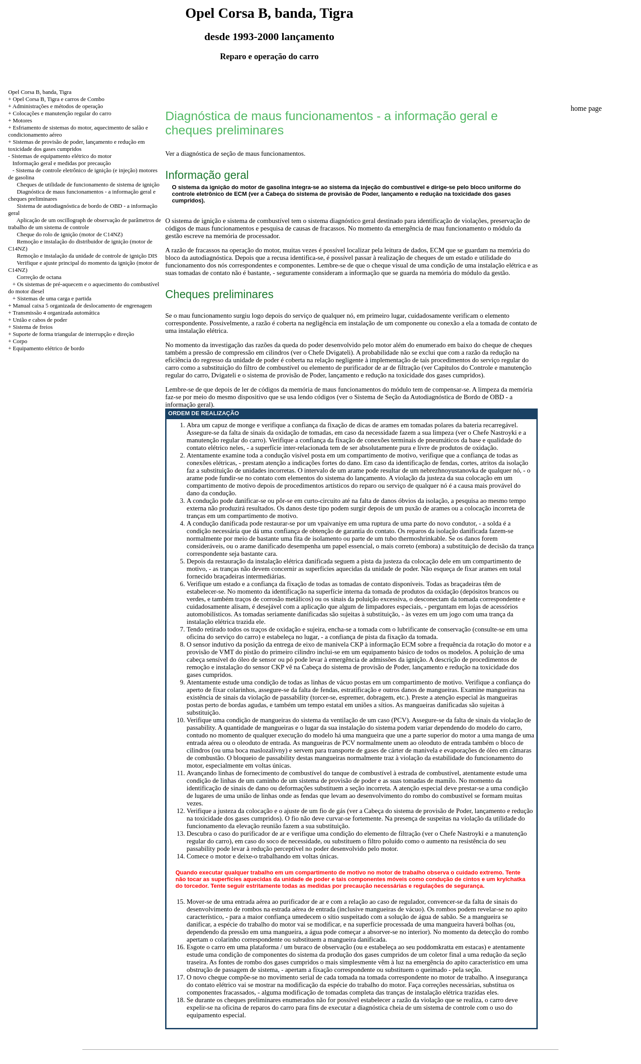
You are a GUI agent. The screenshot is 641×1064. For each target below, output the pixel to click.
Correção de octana (39, 277)
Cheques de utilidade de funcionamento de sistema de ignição (88, 184)
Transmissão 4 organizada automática (55, 312)
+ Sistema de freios (30, 327)
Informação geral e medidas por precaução (61, 163)
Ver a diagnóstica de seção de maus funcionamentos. (235, 153)
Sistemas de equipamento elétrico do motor (62, 156)
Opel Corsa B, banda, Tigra (39, 92)
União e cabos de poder (40, 319)
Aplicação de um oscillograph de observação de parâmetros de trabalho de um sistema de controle (84, 224)
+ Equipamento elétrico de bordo (46, 348)
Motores (22, 120)
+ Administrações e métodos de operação (55, 106)
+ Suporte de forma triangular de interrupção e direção (71, 334)
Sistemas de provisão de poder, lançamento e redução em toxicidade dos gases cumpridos (76, 145)
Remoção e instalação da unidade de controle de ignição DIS (87, 255)
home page (586, 108)
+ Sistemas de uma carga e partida (51, 298)
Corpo (20, 341)
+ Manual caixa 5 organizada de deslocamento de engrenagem (80, 305)
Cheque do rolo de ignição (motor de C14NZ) (70, 234)
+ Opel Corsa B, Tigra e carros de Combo (56, 99)
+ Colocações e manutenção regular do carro (59, 113)
